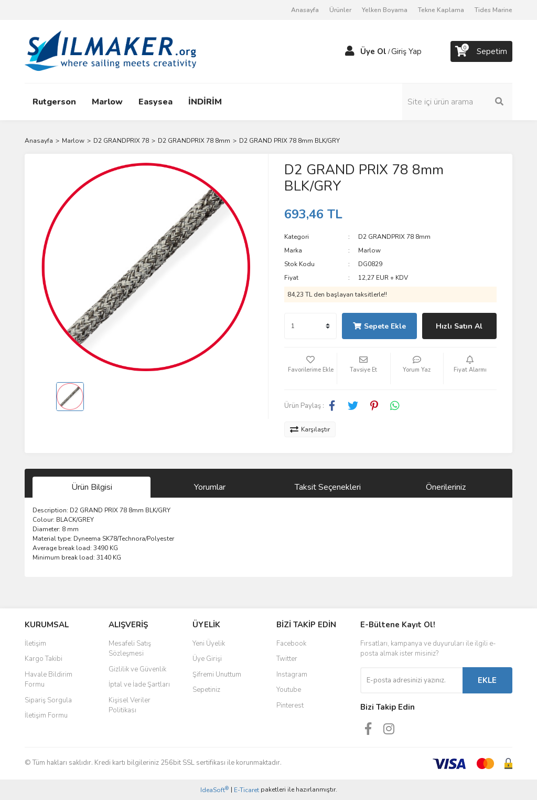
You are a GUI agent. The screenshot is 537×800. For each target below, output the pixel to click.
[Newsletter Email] (411, 680)
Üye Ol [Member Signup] (373, 51)
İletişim (35, 643)
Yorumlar (209, 487)
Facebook (291, 643)
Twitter (286, 659)
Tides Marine (493, 10)
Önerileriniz (446, 487)
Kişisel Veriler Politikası (130, 705)
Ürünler (340, 10)
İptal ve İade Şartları (139, 684)
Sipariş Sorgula (48, 700)
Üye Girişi (207, 659)
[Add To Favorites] (310, 368)
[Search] (457, 101)
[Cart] (481, 51)
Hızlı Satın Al (459, 326)
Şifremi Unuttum (216, 674)
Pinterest (290, 705)
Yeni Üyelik (208, 643)
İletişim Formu (46, 715)
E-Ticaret (246, 790)
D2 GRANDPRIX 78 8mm (394, 237)
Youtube (288, 689)
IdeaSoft (214, 789)
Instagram (291, 674)
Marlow (369, 250)
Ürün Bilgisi (91, 487)
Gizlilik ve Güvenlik (137, 669)
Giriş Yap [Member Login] (406, 51)
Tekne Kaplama (441, 10)
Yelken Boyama (384, 10)
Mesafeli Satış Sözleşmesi (130, 649)
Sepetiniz (206, 689)
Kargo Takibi (43, 659)
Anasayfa (305, 10)
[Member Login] (350, 51)
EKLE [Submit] (487, 680)
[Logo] (110, 51)
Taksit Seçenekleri (328, 487)
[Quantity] (310, 326)
